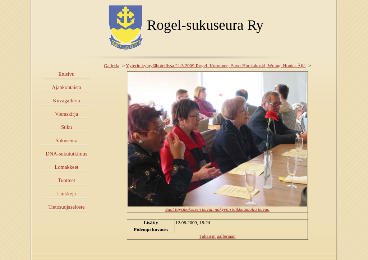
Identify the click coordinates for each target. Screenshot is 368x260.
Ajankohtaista (66, 87)
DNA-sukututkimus (66, 154)
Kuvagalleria (66, 100)
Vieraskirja (66, 114)
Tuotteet (66, 180)
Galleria (111, 65)
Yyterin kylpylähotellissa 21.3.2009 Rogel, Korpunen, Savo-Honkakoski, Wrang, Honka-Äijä (215, 65)
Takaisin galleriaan (217, 236)
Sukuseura (66, 140)
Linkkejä (66, 193)
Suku (66, 127)
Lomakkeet (66, 167)
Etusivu (67, 74)
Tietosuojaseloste (66, 207)
